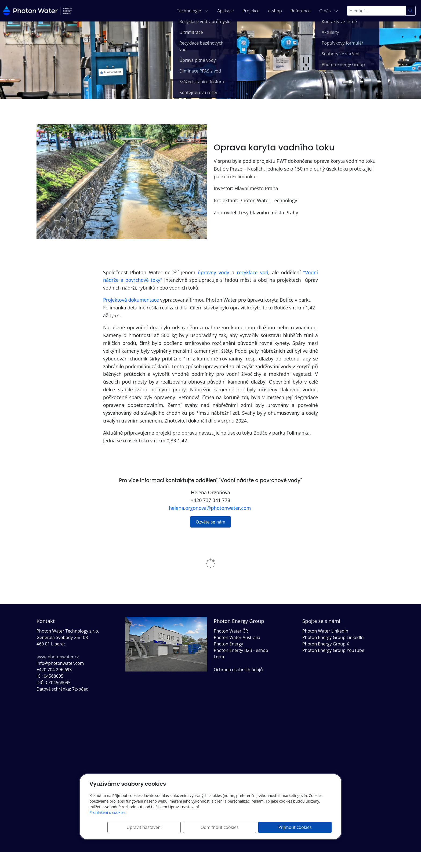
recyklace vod (252, 272)
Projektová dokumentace (131, 300)
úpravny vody (213, 272)
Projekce (251, 11)
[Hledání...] (376, 11)
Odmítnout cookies (252, 827)
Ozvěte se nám (210, 522)
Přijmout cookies (305, 827)
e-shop (275, 11)
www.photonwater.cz (58, 657)
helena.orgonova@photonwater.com (210, 508)
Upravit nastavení (198, 827)
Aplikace (225, 11)
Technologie (193, 11)
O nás (328, 11)
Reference (301, 11)
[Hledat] (411, 11)
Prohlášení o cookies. (107, 812)
